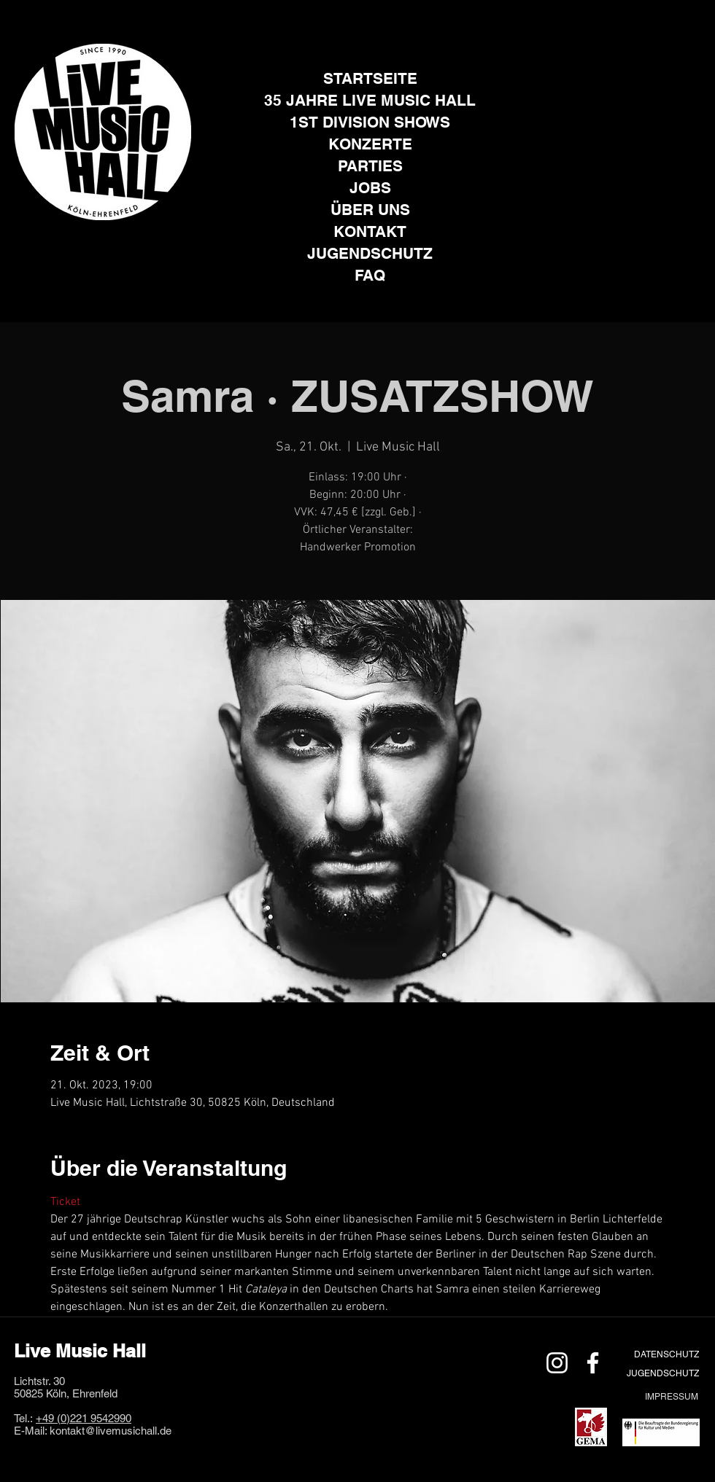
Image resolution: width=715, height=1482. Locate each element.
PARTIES (370, 166)
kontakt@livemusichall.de (110, 1430)
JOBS (370, 188)
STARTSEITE (370, 78)
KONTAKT (369, 231)
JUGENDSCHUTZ (370, 253)
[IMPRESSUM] (671, 1396)
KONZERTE (370, 144)
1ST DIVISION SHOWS (370, 122)
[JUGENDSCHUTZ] (662, 1373)
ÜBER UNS (370, 209)
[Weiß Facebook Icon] (593, 1363)
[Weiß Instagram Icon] (557, 1363)
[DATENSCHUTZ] (666, 1354)
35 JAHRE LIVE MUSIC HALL (370, 100)
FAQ (370, 275)
